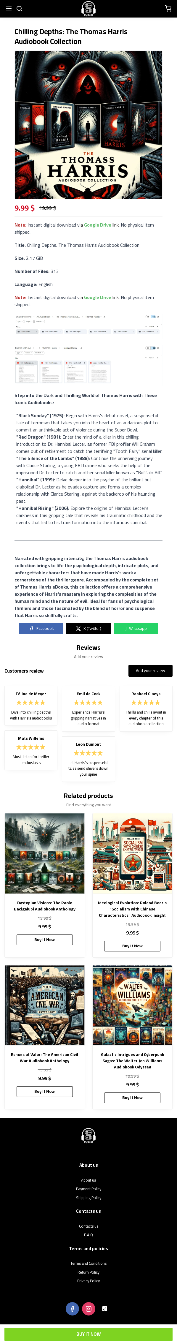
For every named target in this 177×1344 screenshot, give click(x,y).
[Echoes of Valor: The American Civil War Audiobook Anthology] (45, 1005)
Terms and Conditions (88, 1263)
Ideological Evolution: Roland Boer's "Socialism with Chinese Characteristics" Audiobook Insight (132, 909)
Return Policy (88, 1272)
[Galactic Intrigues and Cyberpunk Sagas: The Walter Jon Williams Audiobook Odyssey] (133, 1005)
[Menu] (8, 8)
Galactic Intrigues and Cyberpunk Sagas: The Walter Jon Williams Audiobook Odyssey (132, 1061)
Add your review (150, 670)
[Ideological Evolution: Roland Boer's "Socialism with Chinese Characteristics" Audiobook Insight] (133, 853)
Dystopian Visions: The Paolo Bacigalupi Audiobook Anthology (44, 906)
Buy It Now (88, 1334)
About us (88, 1180)
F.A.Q (88, 1235)
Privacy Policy (88, 1281)
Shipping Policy (88, 1198)
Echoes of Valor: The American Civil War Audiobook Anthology (44, 1058)
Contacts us (88, 1226)
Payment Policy (88, 1189)
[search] (19, 8)
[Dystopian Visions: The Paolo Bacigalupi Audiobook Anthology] (45, 853)
